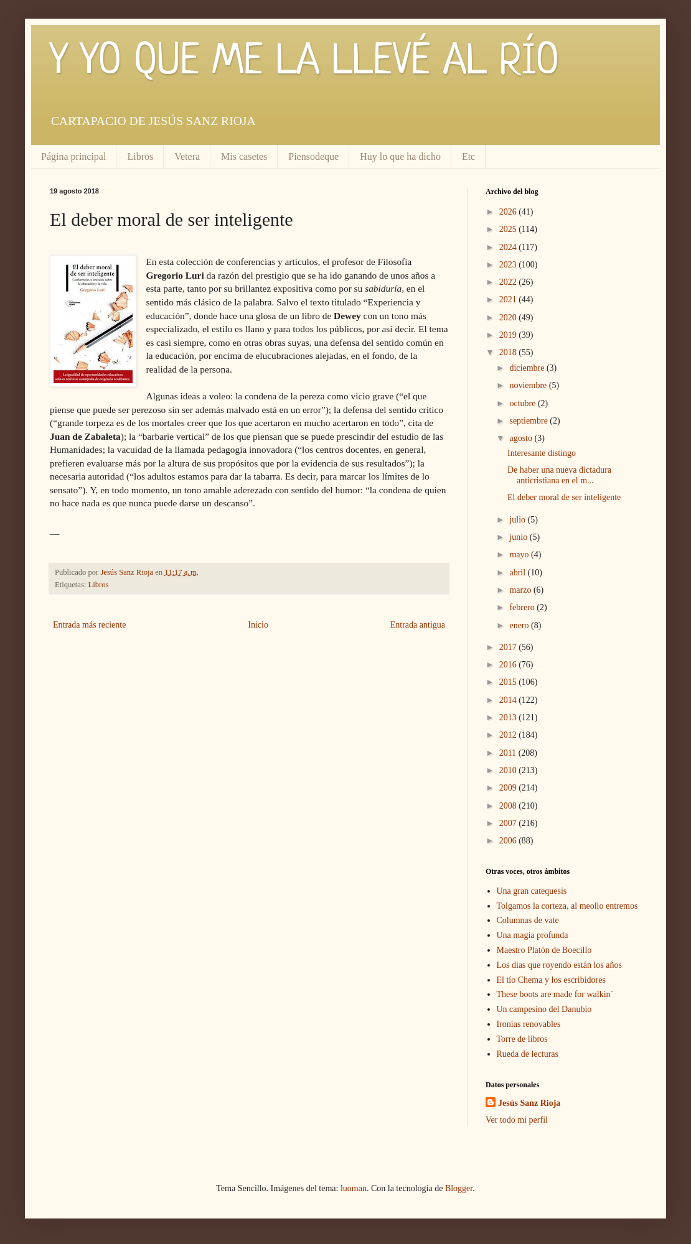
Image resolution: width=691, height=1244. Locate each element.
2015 (509, 682)
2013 (509, 717)
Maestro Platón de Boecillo (544, 950)
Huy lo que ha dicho (400, 156)
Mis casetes (244, 156)
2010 (509, 770)
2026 (509, 211)
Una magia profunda (532, 935)
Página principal (73, 156)
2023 (509, 264)
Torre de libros (522, 1039)
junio (519, 537)
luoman (354, 1188)
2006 (509, 840)
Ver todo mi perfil (517, 1120)
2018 (509, 352)
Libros (140, 156)
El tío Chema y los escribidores (551, 980)
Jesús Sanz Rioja (529, 1103)
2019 (509, 335)
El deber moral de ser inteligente (564, 497)
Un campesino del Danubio (544, 1009)
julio (518, 519)
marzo (521, 590)
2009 (509, 787)
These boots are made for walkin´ (555, 994)
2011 (509, 753)
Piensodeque (313, 156)
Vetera (187, 156)
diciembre (527, 368)
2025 (509, 229)
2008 (509, 805)
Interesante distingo (541, 453)
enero (520, 625)
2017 (509, 647)
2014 (509, 700)
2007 (509, 823)
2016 (509, 664)
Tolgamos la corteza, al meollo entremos (567, 906)
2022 (509, 282)
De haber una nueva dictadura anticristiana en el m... (559, 475)
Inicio (258, 624)
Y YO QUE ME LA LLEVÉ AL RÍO (304, 62)
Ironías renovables (529, 1024)
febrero (523, 607)
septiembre (529, 420)
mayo (520, 554)
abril (518, 572)
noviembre (528, 385)
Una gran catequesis (532, 891)
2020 (509, 317)
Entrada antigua (417, 624)
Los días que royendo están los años (559, 965)
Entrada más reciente (89, 624)
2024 (509, 247)
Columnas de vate (528, 920)
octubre (523, 403)
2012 (509, 735)
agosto (521, 438)
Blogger (458, 1188)
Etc (468, 156)
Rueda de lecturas (528, 1054)
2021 (509, 299)
